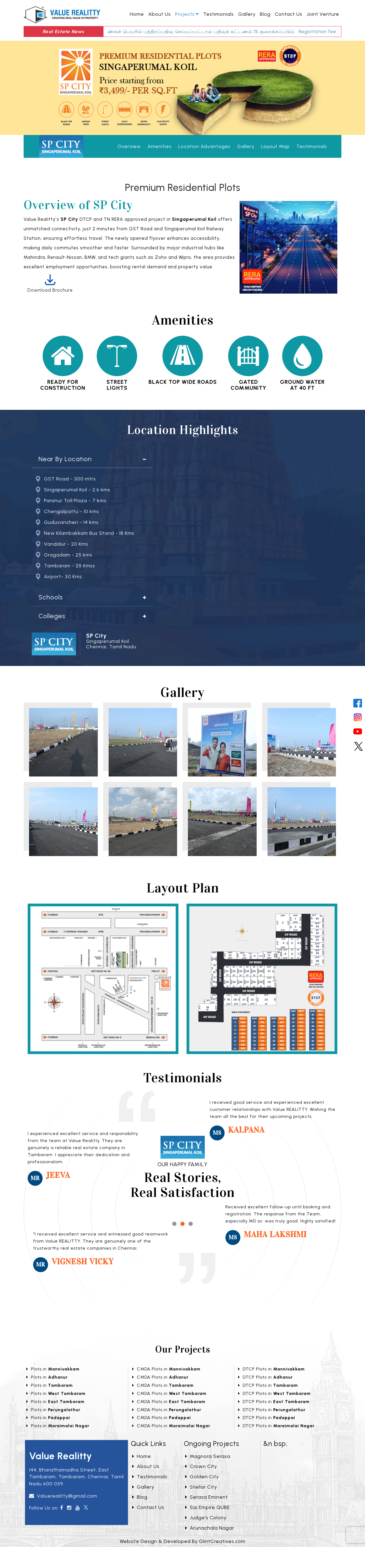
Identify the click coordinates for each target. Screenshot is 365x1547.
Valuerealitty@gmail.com (67, 1496)
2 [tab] (182, 1224)
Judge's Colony (205, 1518)
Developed (177, 1541)
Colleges (52, 616)
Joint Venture (323, 14)
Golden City (202, 1477)
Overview (129, 146)
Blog (265, 14)
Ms (217, 1132)
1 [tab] (174, 1224)
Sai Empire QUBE (207, 1507)
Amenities (159, 146)
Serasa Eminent (206, 1497)
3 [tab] (190, 1224)
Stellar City (201, 1487)
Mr (35, 1178)
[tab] (92, 459)
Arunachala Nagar (209, 1528)
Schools (51, 597)
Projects (185, 14)
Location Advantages (204, 146)
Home (137, 14)
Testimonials (218, 14)
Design (149, 1541)
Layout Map (275, 146)
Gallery (247, 14)
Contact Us (288, 14)
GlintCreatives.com (222, 1541)
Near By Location (65, 459)
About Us (159, 14)
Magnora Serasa (207, 1456)
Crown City (201, 1466)
